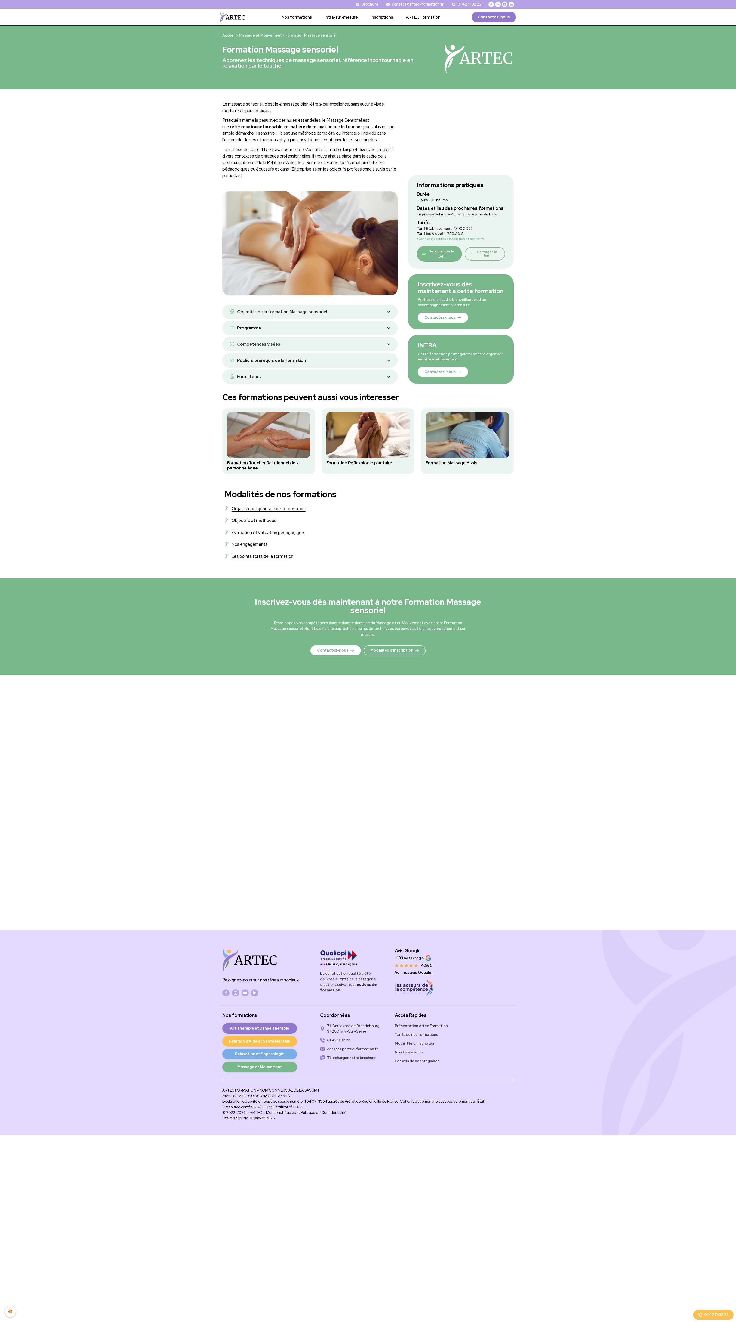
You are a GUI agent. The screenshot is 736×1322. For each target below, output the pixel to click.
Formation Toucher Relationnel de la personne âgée (263, 465)
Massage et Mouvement (260, 35)
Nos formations (297, 17)
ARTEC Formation (423, 17)
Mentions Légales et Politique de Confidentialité (306, 1113)
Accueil (228, 35)
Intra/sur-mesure (341, 17)
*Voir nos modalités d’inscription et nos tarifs (451, 239)
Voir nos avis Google (413, 972)
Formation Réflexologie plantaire (359, 463)
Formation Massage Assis (451, 463)
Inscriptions (382, 17)
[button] (484, 253)
